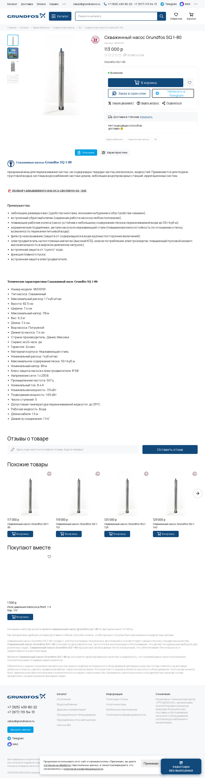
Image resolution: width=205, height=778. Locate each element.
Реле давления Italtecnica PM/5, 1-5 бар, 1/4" (29, 608)
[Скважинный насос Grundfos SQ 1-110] (78, 493)
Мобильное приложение (121, 709)
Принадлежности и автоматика (76, 720)
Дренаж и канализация (71, 709)
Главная (11, 27)
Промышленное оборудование (76, 714)
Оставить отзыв (170, 449)
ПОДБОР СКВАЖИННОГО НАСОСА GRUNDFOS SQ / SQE (49, 190)
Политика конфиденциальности (126, 714)
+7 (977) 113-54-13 (145, 4)
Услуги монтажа (116, 704)
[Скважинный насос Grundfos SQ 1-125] (126, 493)
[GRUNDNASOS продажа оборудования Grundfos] (26, 16)
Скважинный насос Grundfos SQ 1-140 (174, 525)
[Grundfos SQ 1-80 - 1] (60, 75)
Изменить (146, 117)
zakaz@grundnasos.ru (86, 4)
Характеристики (115, 152)
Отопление (64, 699)
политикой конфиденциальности (83, 768)
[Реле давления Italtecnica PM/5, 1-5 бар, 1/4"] (29, 576)
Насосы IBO (64, 725)
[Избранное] (176, 16)
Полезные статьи (117, 699)
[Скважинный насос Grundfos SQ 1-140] (175, 493)
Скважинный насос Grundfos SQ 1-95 (28, 525)
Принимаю (151, 763)
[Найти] (161, 16)
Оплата (41, 4)
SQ (79, 27)
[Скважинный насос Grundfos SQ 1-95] (29, 493)
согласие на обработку (57, 765)
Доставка (27, 4)
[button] (198, 493)
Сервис (54, 4)
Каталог (12, 4)
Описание (86, 152)
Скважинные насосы (64, 27)
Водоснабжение (41, 27)
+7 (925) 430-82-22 (118, 4)
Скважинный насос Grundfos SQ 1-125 (125, 525)
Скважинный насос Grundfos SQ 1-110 (77, 525)
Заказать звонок (20, 729)
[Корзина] (191, 16)
